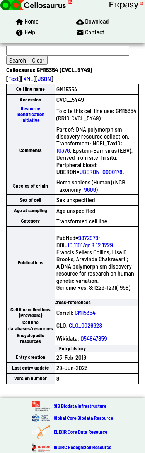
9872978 (88, 237)
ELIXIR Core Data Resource (80, 432)
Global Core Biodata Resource (83, 418)
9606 (90, 189)
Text (14, 78)
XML (28, 78)
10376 (63, 150)
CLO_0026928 (85, 325)
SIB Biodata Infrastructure (79, 406)
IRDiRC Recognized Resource (82, 447)
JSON (44, 78)
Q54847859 (93, 338)
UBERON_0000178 (100, 171)
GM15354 (85, 312)
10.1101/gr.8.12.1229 (90, 244)
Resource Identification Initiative (30, 114)
